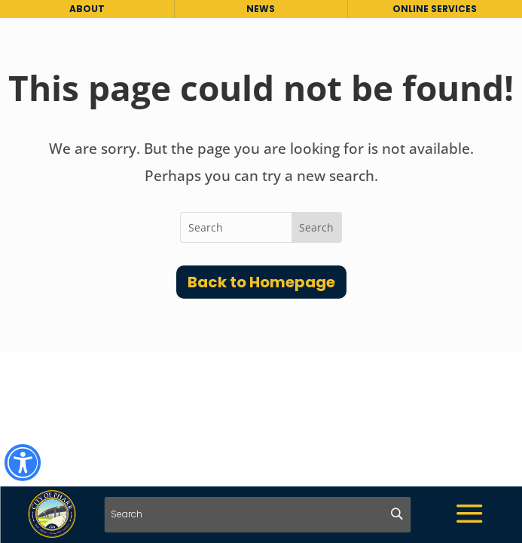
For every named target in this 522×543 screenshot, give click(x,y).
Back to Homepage (261, 282)
